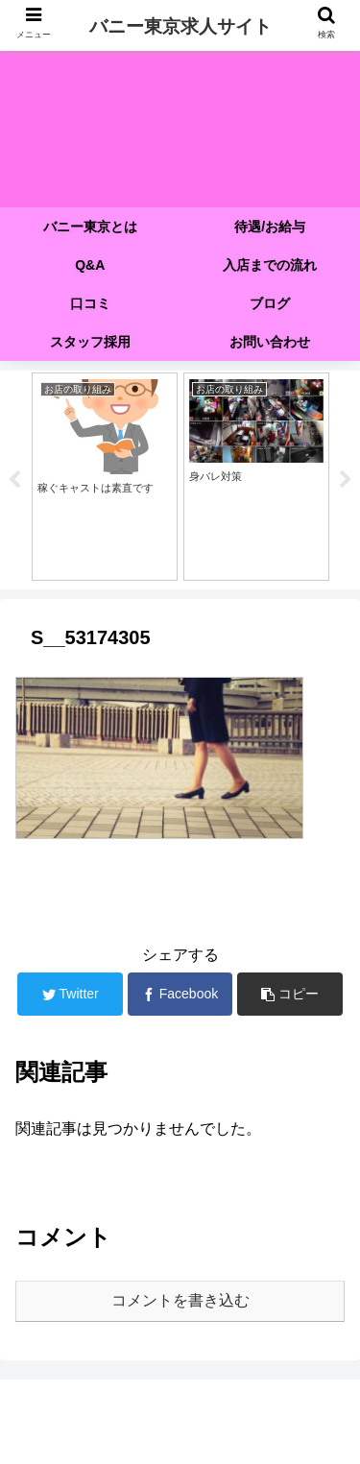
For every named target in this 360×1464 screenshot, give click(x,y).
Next (345, 480)
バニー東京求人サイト (180, 26)
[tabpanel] (105, 476)
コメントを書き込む (180, 1300)
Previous (14, 480)
